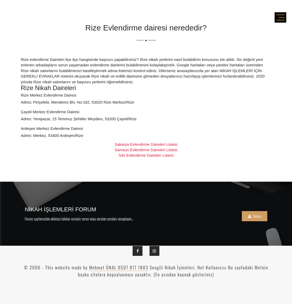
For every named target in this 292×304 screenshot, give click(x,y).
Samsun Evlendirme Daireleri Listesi (146, 150)
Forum (254, 216)
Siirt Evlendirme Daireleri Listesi (146, 155)
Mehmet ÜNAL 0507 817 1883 (118, 267)
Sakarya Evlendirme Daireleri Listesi (146, 144)
